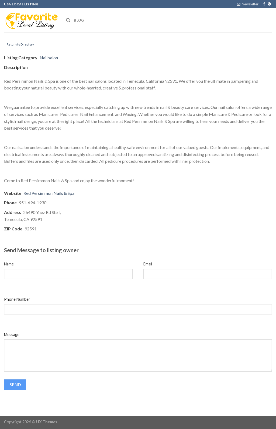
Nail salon (49, 57)
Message (11, 334)
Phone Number (17, 299)
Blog (79, 20)
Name (9, 264)
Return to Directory (20, 44)
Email (147, 264)
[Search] (68, 20)
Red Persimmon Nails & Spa (48, 193)
